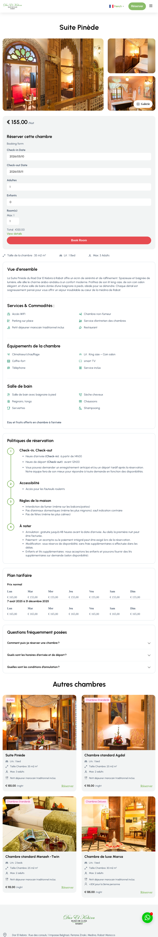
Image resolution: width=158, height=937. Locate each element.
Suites (10, 700)
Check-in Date (16, 150)
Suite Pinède (15, 755)
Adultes (12, 180)
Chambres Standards (97, 700)
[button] (137, 6)
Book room (79, 240)
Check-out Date (17, 165)
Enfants (12, 195)
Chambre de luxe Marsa (103, 856)
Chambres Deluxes (96, 801)
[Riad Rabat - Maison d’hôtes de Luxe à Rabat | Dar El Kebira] (12, 6)
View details (14, 233)
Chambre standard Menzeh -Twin (32, 856)
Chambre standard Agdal (104, 755)
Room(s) (12, 210)
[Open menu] (151, 6)
